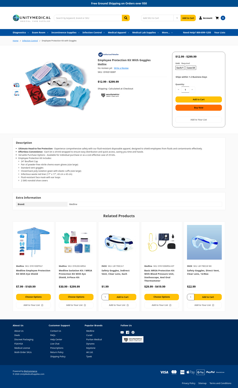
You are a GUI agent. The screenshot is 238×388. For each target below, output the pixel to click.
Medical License (22, 346)
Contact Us (55, 329)
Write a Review (121, 68)
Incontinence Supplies (65, 32)
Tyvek (89, 355)
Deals (17, 333)
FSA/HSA (18, 342)
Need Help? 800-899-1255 (197, 32)
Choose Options (33, 295)
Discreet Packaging (23, 338)
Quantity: (179, 84)
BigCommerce (30, 370)
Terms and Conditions (220, 382)
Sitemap (202, 382)
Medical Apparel (118, 32)
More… (167, 32)
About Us (19, 329)
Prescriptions (56, 346)
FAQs (52, 333)
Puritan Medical (94, 338)
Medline (90, 329)
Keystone (90, 346)
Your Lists (219, 32)
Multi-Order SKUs (23, 351)
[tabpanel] (33, 265)
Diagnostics (21, 32)
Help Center (56, 338)
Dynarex (90, 342)
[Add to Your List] (33, 304)
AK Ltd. (89, 351)
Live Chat (54, 342)
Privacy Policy (188, 382)
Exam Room (40, 32)
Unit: (182, 63)
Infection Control (94, 32)
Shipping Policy (57, 355)
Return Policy (56, 351)
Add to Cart (188, 18)
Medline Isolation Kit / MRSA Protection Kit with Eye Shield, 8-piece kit (75, 273)
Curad (89, 333)
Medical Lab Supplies (145, 32)
